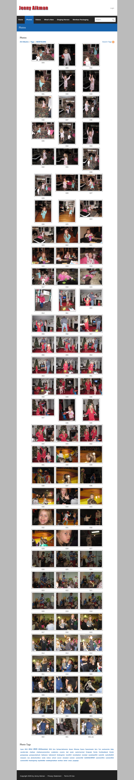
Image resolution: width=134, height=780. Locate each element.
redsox (48, 758)
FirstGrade (89, 752)
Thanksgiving (33, 760)
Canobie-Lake (24, 752)
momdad (84, 755)
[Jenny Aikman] (34, 8)
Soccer (59, 758)
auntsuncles (106, 749)
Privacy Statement (55, 776)
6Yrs (96, 749)
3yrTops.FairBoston (62, 749)
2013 (26, 749)
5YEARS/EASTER (89, 749)
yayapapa (76, 760)
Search (113, 19)
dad (67, 752)
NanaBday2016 (92, 755)
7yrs (99, 749)
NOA (28, 758)
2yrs (54, 749)
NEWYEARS (41, 42)
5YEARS (82, 749)
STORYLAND (65, 758)
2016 (50, 749)
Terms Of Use (69, 776)
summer (72, 758)
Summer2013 (24, 760)
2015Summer (43, 749)
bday (112, 749)
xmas (70, 760)
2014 (30, 749)
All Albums (24, 42)
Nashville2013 (109, 755)
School (54, 758)
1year (22, 749)
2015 (35, 749)
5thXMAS (76, 749)
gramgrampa (24, 755)
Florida (95, 752)
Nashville (101, 755)
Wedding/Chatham (51, 760)
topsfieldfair (41, 760)
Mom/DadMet (77, 755)
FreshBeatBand (103, 752)
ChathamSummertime (43, 752)
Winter (65, 760)
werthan (60, 760)
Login (112, 8)
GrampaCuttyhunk (34, 755)
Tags (32, 42)
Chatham (32, 752)
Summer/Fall (79, 758)
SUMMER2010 (89, 758)
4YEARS (71, 749)
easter (72, 752)
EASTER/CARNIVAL (79, 752)
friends (111, 752)
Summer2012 (110, 758)
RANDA (43, 758)
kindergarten (61, 755)
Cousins (62, 752)
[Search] (105, 19)
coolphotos (54, 752)
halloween (44, 755)
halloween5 (52, 755)
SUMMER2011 (100, 758)
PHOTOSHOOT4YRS (36, 758)
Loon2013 (69, 755)
